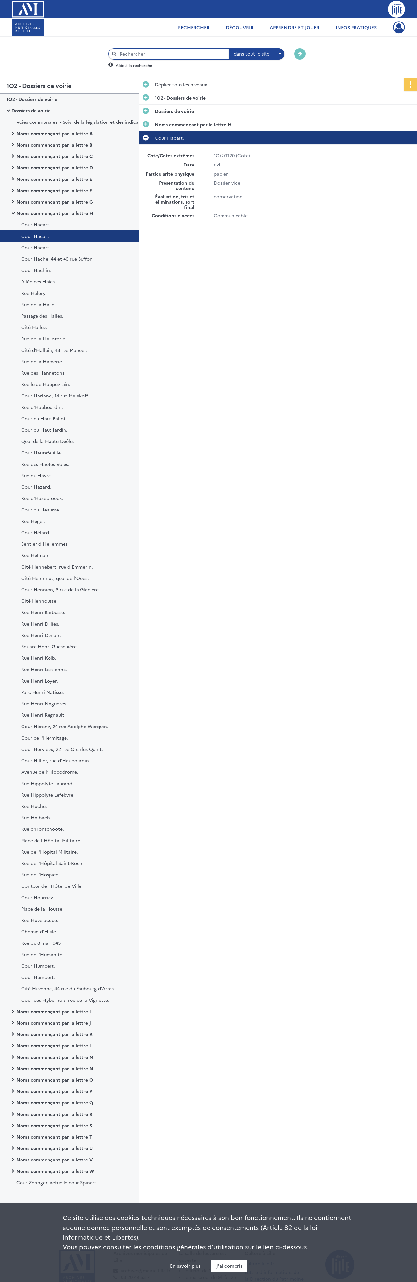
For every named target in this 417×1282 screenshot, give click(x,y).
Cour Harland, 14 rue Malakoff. (55, 395)
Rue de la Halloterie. (43, 338)
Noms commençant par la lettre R (54, 1114)
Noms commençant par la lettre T (54, 1136)
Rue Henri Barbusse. (43, 612)
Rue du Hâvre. (36, 475)
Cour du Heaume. (40, 509)
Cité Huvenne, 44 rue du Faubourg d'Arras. (68, 988)
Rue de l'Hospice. (40, 874)
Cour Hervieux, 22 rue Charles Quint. (62, 749)
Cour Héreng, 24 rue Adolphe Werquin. (64, 726)
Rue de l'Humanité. (42, 954)
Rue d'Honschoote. (42, 829)
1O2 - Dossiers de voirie (32, 99)
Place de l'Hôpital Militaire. (51, 840)
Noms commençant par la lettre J (53, 1022)
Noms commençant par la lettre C (54, 156)
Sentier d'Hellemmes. (45, 543)
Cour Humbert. (38, 965)
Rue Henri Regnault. (43, 715)
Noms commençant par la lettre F (54, 190)
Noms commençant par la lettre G (54, 201)
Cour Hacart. (35, 224)
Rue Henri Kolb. (38, 658)
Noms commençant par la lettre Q (54, 1102)
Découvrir (239, 27)
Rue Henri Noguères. (44, 703)
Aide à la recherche (134, 65)
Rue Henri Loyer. (39, 680)
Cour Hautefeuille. (41, 452)
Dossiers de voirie (30, 110)
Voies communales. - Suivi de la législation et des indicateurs (81, 122)
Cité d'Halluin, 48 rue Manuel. (54, 350)
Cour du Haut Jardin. (44, 429)
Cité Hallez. (34, 327)
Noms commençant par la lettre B (54, 144)
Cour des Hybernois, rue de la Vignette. (65, 1000)
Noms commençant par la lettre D (54, 167)
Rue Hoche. (34, 806)
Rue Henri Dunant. (42, 635)
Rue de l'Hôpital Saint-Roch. (52, 863)
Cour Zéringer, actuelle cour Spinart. (57, 1182)
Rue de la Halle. (38, 304)
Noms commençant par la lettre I (53, 1011)
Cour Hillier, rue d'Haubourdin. (55, 760)
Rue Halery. (34, 293)
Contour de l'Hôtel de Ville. (52, 886)
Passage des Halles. (42, 315)
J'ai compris (229, 1265)
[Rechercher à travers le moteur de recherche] (172, 53)
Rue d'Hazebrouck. (42, 498)
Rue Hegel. (33, 521)
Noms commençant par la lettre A (54, 133)
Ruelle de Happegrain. (45, 384)
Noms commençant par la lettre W (55, 1171)
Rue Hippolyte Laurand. (47, 783)
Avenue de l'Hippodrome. (49, 772)
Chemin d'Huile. (39, 931)
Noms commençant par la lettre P (54, 1091)
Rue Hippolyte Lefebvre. (48, 794)
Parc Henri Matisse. (42, 692)
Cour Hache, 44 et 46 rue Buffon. (57, 258)
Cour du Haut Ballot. (44, 418)
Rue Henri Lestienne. (44, 669)
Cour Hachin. (36, 270)
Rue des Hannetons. (43, 372)
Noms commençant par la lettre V (54, 1159)
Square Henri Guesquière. (49, 646)
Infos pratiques (356, 27)
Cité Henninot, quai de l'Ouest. (56, 578)
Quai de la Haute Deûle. (47, 441)
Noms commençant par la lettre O (54, 1079)
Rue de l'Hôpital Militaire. (49, 851)
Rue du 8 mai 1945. (41, 943)
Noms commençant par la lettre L (54, 1045)
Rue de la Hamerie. (42, 361)
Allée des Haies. (38, 281)
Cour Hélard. (35, 532)
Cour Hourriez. (37, 897)
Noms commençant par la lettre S (54, 1125)
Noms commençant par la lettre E (54, 179)
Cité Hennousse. (39, 601)
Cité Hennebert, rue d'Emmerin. (57, 566)
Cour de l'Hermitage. (44, 737)
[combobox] (256, 54)
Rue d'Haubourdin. (42, 407)
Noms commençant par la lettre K (54, 1034)
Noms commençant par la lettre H (54, 213)
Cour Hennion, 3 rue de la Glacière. (60, 589)
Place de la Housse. (42, 908)
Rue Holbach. (36, 817)
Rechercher (193, 27)
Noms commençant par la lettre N (54, 1068)
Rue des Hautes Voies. (45, 464)
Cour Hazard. (36, 486)
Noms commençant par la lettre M (54, 1057)
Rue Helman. (35, 555)
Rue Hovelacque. (39, 920)
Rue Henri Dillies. (40, 623)
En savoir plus (185, 1265)
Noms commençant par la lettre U (54, 1148)
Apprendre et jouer (294, 27)
